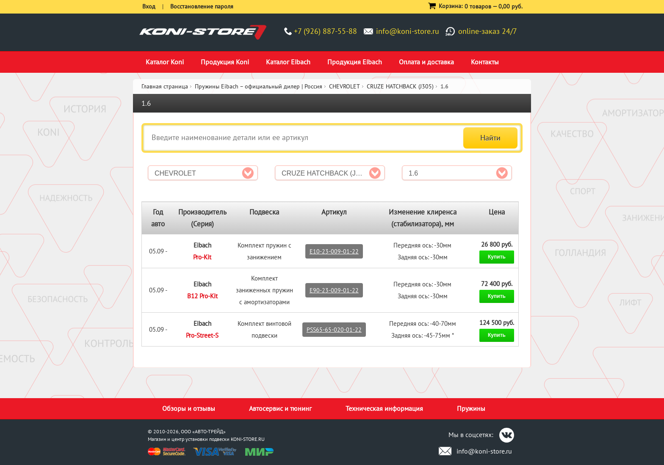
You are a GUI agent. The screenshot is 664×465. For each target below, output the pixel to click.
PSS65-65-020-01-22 (334, 329)
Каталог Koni (165, 62)
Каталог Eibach (288, 62)
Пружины (471, 408)
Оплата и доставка (426, 62)
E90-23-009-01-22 (334, 290)
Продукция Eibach (354, 62)
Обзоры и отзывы (188, 408)
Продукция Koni (225, 62)
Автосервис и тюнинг (280, 408)
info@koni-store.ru (407, 31)
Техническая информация (384, 408)
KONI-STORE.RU (248, 439)
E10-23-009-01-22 (334, 251)
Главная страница (164, 86)
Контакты (485, 62)
